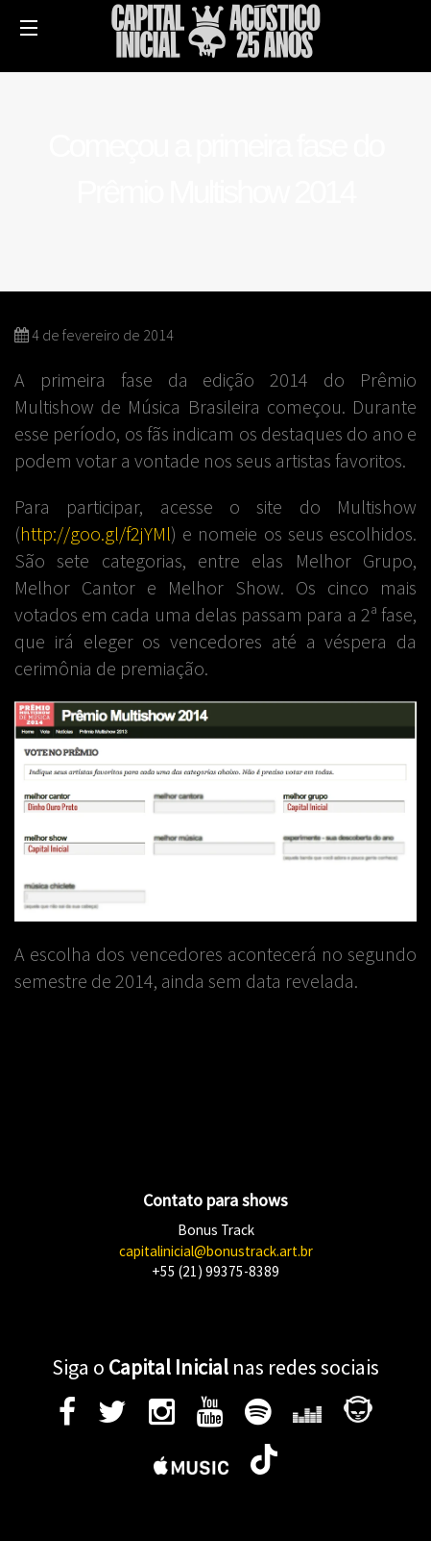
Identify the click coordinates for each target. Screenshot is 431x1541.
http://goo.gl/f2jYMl (95, 533)
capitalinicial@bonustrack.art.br (216, 1251)
